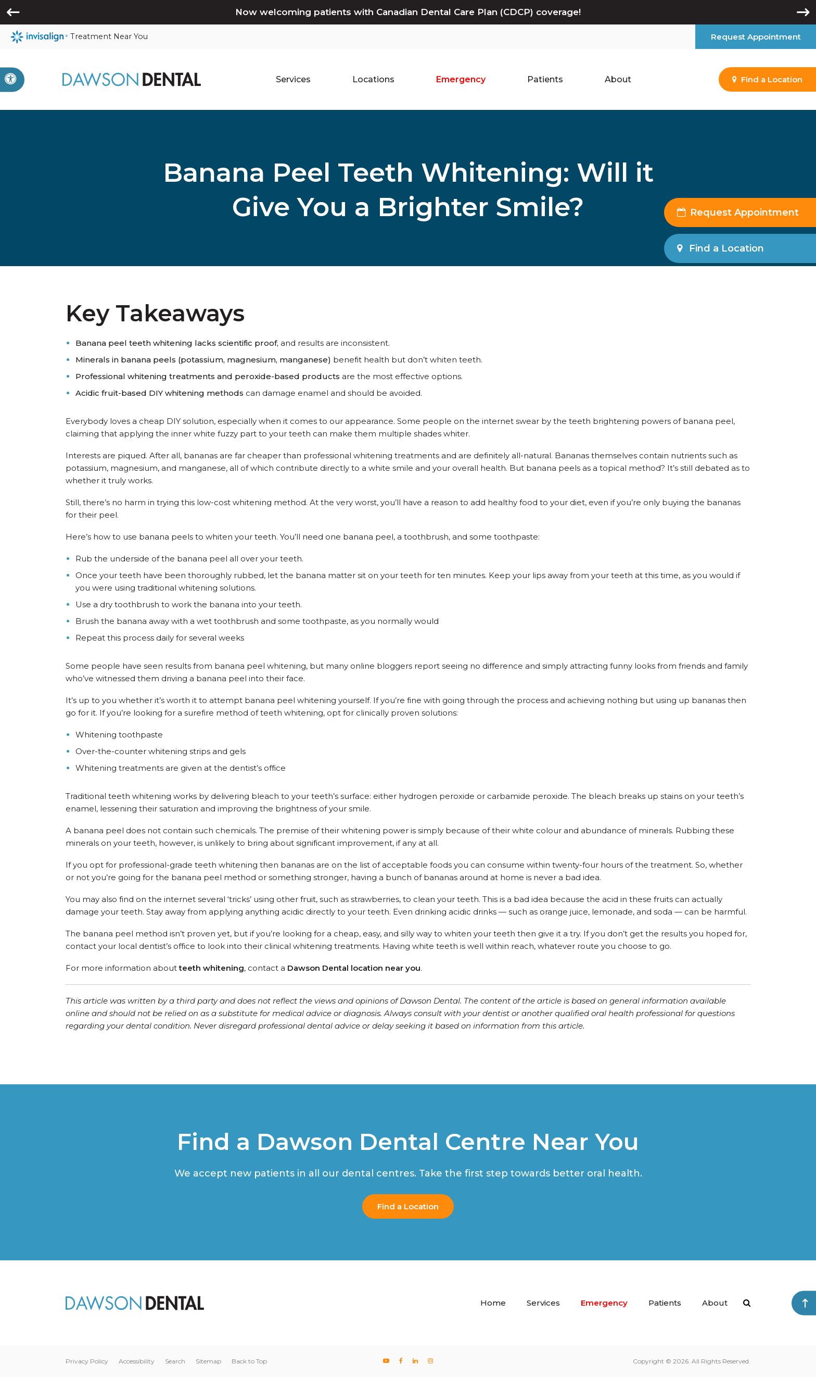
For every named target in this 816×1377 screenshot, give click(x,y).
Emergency (461, 79)
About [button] (618, 79)
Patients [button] (545, 79)
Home (493, 1303)
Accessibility (137, 1361)
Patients (664, 1303)
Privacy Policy (87, 1361)
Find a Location (408, 1206)
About (715, 1303)
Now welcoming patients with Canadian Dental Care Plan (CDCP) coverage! (408, 12)
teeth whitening (211, 968)
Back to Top (249, 1361)
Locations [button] (373, 79)
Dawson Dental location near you (353, 968)
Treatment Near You (79, 37)
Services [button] (293, 79)
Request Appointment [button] (756, 37)
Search (175, 1361)
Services (543, 1303)
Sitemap (208, 1361)
